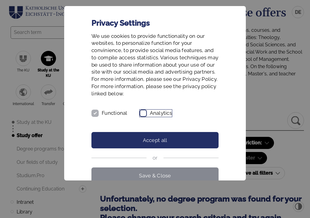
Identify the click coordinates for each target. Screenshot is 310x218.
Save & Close (155, 176)
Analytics (161, 113)
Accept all (155, 140)
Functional (114, 113)
